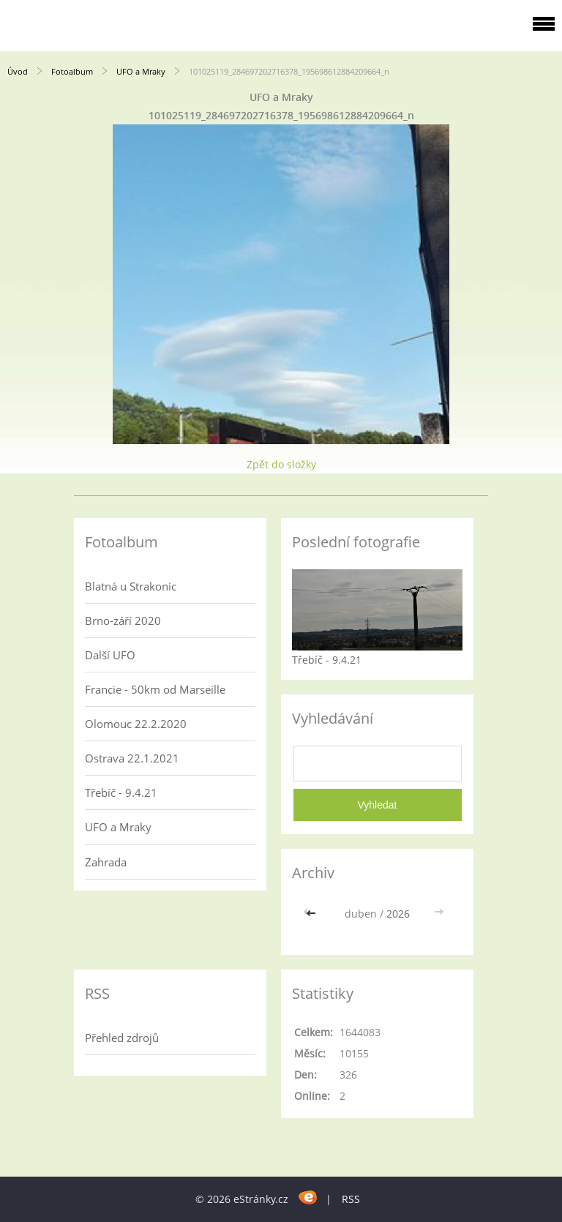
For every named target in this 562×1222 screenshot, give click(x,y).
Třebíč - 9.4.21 (121, 792)
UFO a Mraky (140, 71)
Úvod (17, 71)
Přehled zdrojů (122, 1037)
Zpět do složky (281, 464)
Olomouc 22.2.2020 (136, 723)
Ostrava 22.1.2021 (132, 758)
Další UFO (110, 655)
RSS (351, 1199)
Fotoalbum (72, 71)
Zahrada (106, 862)
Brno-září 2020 (123, 620)
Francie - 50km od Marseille (155, 689)
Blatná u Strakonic (130, 586)
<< (312, 914)
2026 (398, 914)
